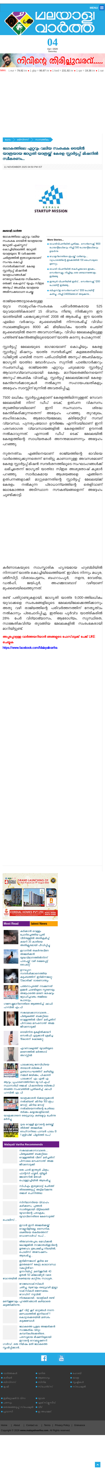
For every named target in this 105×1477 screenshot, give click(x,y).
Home (4, 1425)
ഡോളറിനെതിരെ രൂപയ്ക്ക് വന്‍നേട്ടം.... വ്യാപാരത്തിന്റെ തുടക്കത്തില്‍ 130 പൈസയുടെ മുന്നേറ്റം (73, 260)
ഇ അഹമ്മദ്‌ (44, 1412)
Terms (47, 1425)
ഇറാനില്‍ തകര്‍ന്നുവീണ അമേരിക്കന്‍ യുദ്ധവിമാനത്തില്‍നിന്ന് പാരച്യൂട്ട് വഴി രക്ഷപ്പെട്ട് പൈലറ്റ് (34, 958)
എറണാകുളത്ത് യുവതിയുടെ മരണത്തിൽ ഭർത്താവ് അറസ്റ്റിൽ (36, 1052)
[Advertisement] (53, 101)
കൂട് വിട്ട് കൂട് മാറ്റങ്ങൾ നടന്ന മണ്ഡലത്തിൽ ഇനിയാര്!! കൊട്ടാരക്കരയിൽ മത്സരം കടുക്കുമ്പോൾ (36, 1316)
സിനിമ (42, 1382)
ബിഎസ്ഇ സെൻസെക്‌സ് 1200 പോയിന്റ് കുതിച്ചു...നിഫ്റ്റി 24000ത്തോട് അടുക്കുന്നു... (71, 292)
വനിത (41, 1374)
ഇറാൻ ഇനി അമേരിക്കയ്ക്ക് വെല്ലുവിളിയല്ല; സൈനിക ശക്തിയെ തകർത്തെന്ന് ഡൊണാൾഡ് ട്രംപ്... (34, 1231)
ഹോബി (77, 1374)
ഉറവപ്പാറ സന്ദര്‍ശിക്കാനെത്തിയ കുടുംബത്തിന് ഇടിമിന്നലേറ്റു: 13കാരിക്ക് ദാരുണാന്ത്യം (36, 976)
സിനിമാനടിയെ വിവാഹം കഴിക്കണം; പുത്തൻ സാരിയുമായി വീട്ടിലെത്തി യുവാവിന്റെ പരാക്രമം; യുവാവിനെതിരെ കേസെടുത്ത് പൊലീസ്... (29, 1211)
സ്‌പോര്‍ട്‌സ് (45, 1387)
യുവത (41, 1399)
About (17, 1425)
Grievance (79, 1425)
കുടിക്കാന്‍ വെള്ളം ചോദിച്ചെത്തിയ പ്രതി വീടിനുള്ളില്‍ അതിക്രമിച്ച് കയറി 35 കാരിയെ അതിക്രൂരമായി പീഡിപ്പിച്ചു (35, 939)
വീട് (40, 1407)
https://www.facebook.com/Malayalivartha (30, 648)
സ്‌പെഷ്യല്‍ (79, 1387)
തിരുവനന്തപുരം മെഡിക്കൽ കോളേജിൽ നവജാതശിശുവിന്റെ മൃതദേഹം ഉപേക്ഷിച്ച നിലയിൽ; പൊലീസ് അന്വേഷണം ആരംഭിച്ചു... (38, 1249)
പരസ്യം (7, 1403)
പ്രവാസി (8, 1412)
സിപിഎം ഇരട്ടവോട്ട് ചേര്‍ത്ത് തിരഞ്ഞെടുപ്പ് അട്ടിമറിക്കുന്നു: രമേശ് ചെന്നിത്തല (36, 1190)
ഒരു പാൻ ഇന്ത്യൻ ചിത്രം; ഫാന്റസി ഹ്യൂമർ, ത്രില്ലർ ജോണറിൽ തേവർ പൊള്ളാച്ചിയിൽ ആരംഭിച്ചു (34, 1176)
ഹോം (8, 140)
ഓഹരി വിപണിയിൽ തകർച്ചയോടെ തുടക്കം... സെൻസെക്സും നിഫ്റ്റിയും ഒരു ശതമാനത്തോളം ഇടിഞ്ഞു (72, 273)
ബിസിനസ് (23, 140)
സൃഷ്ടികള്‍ (78, 1382)
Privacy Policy (62, 1425)
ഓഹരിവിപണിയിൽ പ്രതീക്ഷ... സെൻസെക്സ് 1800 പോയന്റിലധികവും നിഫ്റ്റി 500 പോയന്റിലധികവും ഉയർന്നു (74, 248)
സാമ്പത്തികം (42, 140)
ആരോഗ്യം (44, 1378)
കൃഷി (6, 1387)
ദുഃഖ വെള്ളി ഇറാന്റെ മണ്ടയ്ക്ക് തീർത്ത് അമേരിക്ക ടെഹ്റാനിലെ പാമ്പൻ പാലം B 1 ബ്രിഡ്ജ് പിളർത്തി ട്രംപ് (38, 1130)
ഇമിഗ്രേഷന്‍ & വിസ (14, 1399)
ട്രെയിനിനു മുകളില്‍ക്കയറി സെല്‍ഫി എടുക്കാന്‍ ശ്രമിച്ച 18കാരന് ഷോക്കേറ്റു (36, 1036)
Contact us (32, 1425)
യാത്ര (76, 1378)
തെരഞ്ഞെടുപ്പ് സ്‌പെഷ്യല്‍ (18, 1407)
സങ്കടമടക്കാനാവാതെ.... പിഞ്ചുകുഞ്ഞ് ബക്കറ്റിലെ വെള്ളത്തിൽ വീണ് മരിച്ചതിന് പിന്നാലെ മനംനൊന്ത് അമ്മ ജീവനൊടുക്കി (38, 1020)
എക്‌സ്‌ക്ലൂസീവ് (47, 1403)
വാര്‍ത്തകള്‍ (10, 1374)
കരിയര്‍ (7, 1378)
